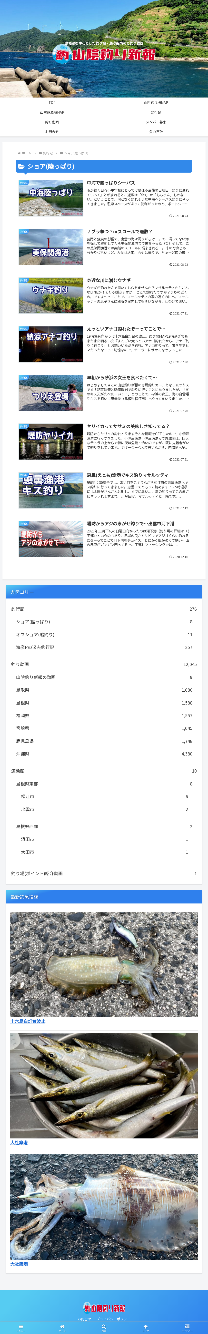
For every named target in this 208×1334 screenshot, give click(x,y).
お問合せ (84, 1318)
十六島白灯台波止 (27, 1021)
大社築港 (19, 1142)
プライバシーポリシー (113, 1318)
